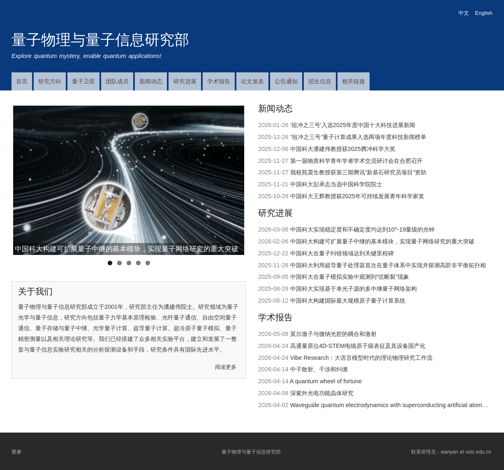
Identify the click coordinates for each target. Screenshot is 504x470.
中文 (463, 13)
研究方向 (49, 81)
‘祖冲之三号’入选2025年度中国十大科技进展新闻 (352, 125)
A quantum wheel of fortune (326, 381)
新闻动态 (150, 81)
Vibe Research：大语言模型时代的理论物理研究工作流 (361, 357)
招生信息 (319, 81)
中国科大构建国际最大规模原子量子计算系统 (347, 300)
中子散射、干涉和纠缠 (319, 369)
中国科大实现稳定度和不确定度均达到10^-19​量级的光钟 (362, 229)
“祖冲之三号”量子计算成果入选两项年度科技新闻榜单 (358, 137)
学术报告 (218, 81)
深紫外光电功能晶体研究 (322, 393)
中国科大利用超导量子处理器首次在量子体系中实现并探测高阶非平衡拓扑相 (388, 265)
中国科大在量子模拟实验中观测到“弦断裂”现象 (349, 276)
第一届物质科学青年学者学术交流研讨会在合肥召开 (356, 160)
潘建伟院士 (178, 306)
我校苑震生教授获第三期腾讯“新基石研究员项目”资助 (358, 172)
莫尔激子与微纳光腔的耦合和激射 (333, 334)
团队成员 (117, 81)
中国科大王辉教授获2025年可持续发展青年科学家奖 (357, 196)
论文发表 (252, 81)
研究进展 (185, 81)
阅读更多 (225, 367)
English (483, 13)
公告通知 (286, 81)
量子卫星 (83, 81)
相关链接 (353, 81)
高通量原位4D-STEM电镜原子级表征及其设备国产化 (357, 346)
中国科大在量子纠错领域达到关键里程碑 (342, 253)
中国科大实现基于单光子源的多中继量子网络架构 (353, 288)
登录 (16, 451)
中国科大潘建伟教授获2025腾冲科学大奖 (342, 149)
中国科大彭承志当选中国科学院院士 (336, 184)
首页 (22, 81)
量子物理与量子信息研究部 (100, 39)
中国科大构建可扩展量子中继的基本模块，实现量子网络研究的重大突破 (126, 249)
